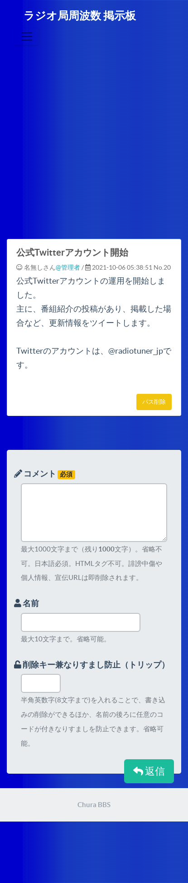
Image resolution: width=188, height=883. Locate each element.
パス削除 (154, 401)
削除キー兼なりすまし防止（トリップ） (91, 664)
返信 (149, 771)
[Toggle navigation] (26, 37)
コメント (44, 474)
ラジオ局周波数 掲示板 (80, 15)
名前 (26, 603)
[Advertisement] (85, 147)
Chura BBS (94, 804)
